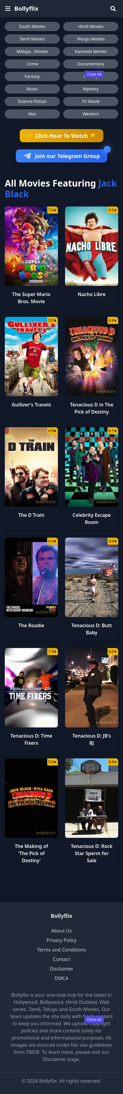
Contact (61, 959)
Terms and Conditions (61, 949)
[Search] (113, 9)
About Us (61, 930)
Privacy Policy (62, 940)
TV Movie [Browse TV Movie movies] (90, 101)
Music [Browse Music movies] (32, 89)
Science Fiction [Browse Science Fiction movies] (32, 101)
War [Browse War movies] (32, 114)
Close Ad (94, 74)
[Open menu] (8, 9)
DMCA (62, 978)
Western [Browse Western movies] (91, 114)
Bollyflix (61, 915)
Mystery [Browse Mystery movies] (91, 89)
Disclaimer (61, 968)
